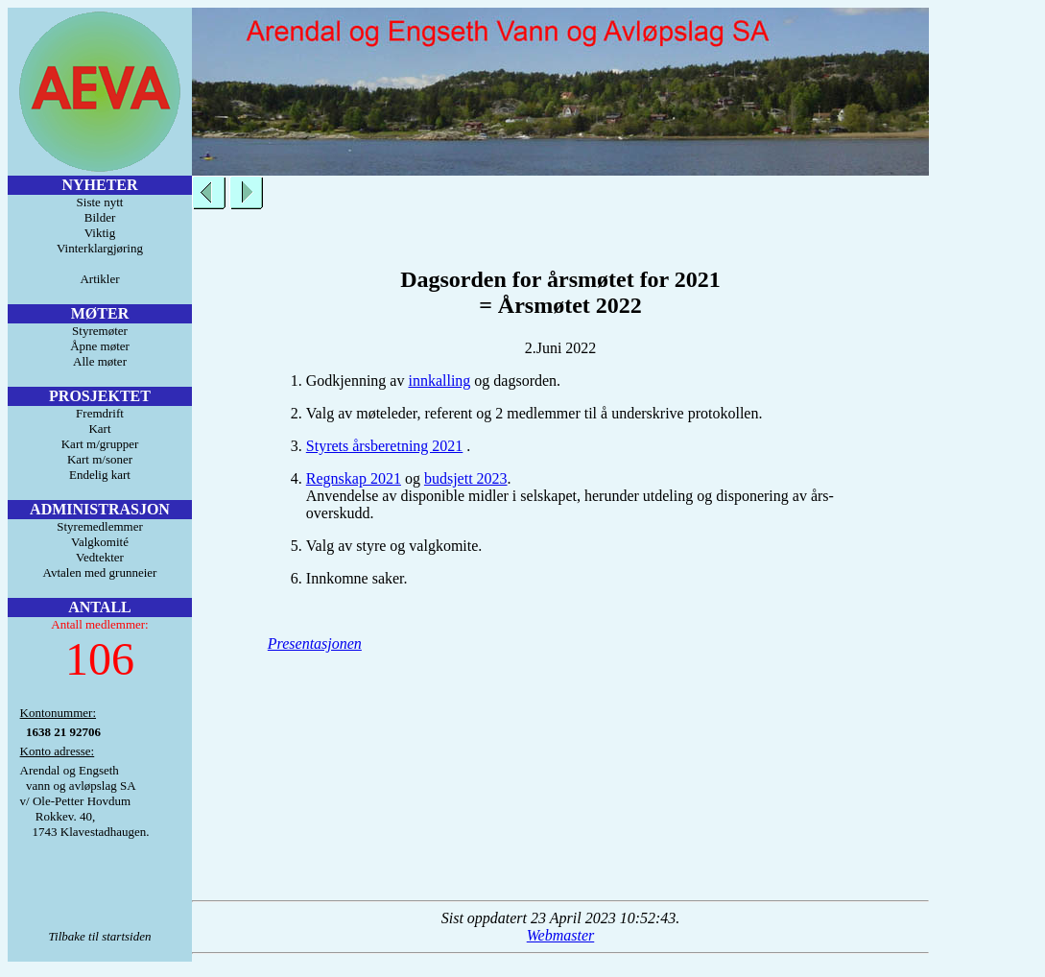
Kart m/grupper (100, 444)
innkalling (439, 380)
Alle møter (100, 361)
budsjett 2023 (466, 478)
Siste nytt (100, 202)
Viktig (99, 233)
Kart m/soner (99, 459)
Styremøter (100, 330)
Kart (99, 428)
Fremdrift (100, 413)
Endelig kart (100, 474)
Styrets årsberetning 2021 (384, 446)
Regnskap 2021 (353, 478)
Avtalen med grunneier (100, 572)
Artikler (99, 279)
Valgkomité (100, 542)
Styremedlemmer (100, 526)
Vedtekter (100, 557)
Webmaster (561, 935)
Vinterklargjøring (100, 248)
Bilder (100, 217)
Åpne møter (100, 346)
